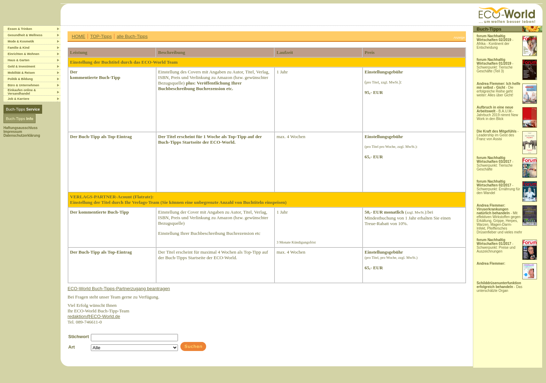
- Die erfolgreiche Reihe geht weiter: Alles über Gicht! (499, 89)
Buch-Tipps (23, 109)
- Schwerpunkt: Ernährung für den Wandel (498, 187)
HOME (78, 36)
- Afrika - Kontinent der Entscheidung (495, 41)
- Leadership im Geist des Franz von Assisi (498, 135)
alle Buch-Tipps (132, 36)
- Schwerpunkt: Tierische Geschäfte (495, 163)
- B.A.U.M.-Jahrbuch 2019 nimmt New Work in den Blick (497, 113)
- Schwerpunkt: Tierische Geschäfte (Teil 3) (495, 65)
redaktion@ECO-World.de (94, 316)
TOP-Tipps (101, 36)
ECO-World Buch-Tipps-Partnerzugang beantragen (119, 288)
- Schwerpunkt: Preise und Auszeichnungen (496, 245)
